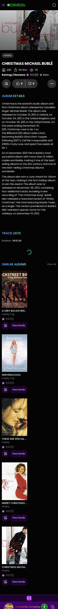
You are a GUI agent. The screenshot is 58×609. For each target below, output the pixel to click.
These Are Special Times (14, 439)
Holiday (7, 55)
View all (51, 264)
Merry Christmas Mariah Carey (14, 503)
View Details (18, 325)
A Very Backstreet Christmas (14, 311)
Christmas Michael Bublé (14, 567)
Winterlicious (11, 375)
